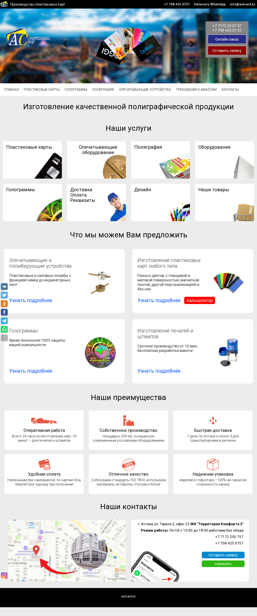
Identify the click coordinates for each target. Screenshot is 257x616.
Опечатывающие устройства (145, 90)
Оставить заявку (227, 50)
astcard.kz (128, 596)
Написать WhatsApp (210, 4)
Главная (11, 90)
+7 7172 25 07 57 (227, 26)
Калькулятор (200, 300)
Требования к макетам (196, 90)
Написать (223, 564)
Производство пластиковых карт (37, 4)
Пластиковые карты (42, 90)
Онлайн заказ (227, 39)
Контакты (230, 90)
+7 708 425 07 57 (227, 30)
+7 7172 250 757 (229, 537)
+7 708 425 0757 (177, 4)
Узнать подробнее (30, 300)
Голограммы (76, 90)
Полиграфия (103, 90)
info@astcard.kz (242, 4)
